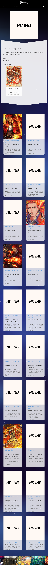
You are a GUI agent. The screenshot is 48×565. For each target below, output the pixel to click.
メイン (3, 6)
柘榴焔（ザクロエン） (10, 226)
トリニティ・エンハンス (11, 542)
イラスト (13, 6)
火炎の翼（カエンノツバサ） (12, 361)
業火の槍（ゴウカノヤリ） (34, 141)
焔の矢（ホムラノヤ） (10, 184)
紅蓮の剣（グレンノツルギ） (12, 406)
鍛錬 (17, 6)
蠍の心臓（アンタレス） (34, 450)
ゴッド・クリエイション (34, 542)
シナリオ (8, 6)
